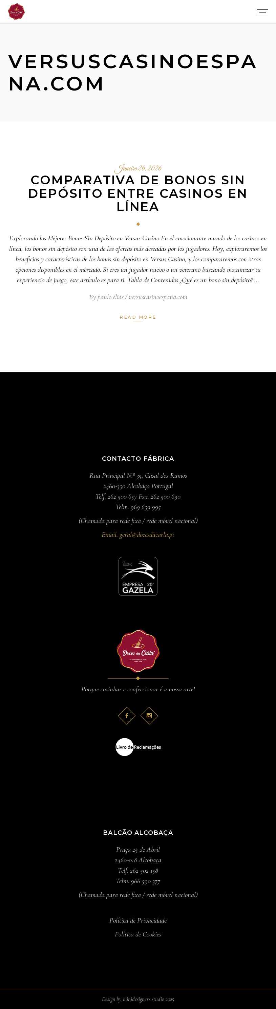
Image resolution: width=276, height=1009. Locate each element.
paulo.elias (111, 297)
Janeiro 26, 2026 (138, 169)
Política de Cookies (138, 934)
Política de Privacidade (138, 920)
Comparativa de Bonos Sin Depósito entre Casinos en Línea (138, 193)
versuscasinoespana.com (158, 297)
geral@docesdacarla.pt (147, 534)
